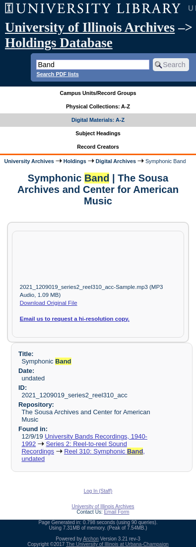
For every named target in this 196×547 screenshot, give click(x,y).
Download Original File (48, 303)
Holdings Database (59, 42)
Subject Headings (98, 133)
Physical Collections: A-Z (98, 106)
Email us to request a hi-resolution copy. (75, 319)
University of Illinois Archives (90, 27)
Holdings (75, 161)
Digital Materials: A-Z (98, 120)
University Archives (29, 161)
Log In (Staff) (98, 491)
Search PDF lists (57, 74)
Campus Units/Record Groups (98, 93)
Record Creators (98, 147)
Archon (91, 539)
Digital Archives (116, 161)
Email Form (116, 512)
